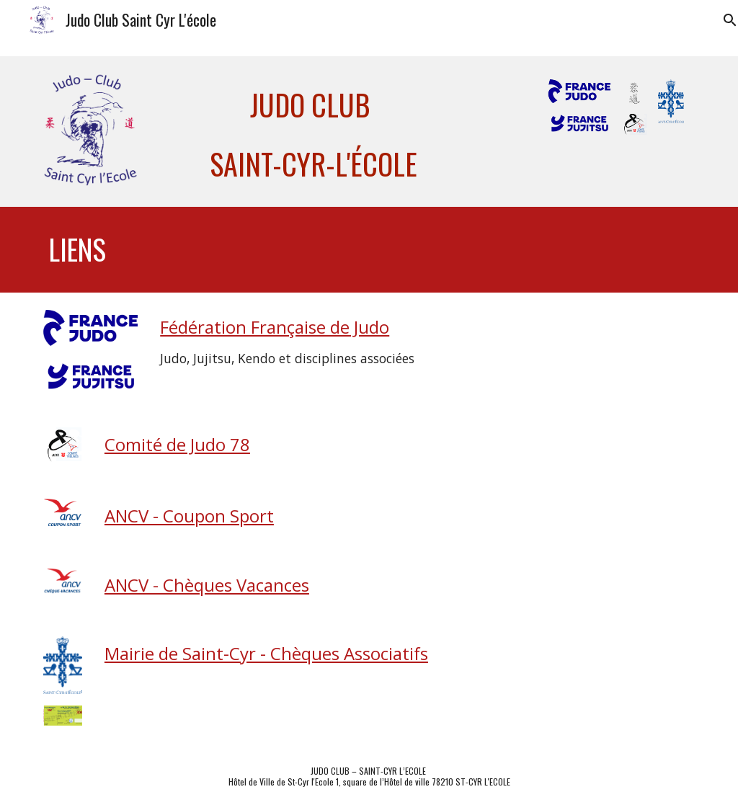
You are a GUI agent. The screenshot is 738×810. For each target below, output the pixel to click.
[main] (313, 132)
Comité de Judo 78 (177, 444)
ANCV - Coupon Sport (189, 516)
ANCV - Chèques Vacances (207, 585)
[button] (720, 20)
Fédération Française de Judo (274, 327)
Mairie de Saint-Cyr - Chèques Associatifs (266, 653)
